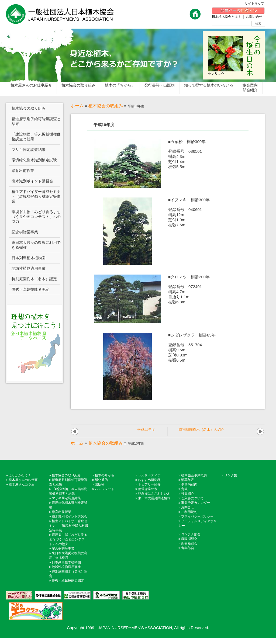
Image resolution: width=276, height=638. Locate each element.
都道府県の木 (147, 489)
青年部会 (187, 548)
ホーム (77, 105)
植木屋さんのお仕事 (23, 480)
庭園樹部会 (189, 539)
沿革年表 (187, 480)
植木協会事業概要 (194, 475)
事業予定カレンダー (195, 503)
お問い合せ (254, 17)
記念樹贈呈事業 (63, 548)
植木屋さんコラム (21, 484)
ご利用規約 (189, 512)
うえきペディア (149, 475)
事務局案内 (189, 484)
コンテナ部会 (191, 534)
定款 (184, 489)
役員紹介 (187, 493)
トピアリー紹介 (149, 484)
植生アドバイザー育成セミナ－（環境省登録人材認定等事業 (68, 525)
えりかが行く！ (20, 475)
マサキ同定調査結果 (66, 498)
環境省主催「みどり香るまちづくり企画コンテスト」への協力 (68, 539)
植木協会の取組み (105, 105)
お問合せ (187, 507)
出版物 (100, 484)
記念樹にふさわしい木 (154, 493)
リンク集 (230, 475)
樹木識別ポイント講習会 (69, 516)
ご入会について (192, 498)
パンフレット (104, 489)
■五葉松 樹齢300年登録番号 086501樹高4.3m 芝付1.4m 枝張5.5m (187, 154)
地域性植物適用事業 (66, 567)
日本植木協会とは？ (226, 17)
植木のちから (104, 475)
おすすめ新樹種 (149, 480)
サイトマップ (256, 3)
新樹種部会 (189, 543)
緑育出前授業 (61, 512)
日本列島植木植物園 (66, 562)
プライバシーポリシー (197, 516)
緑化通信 (101, 480)
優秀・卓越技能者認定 (68, 580)
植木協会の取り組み (66, 475)
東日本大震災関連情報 (154, 498)
